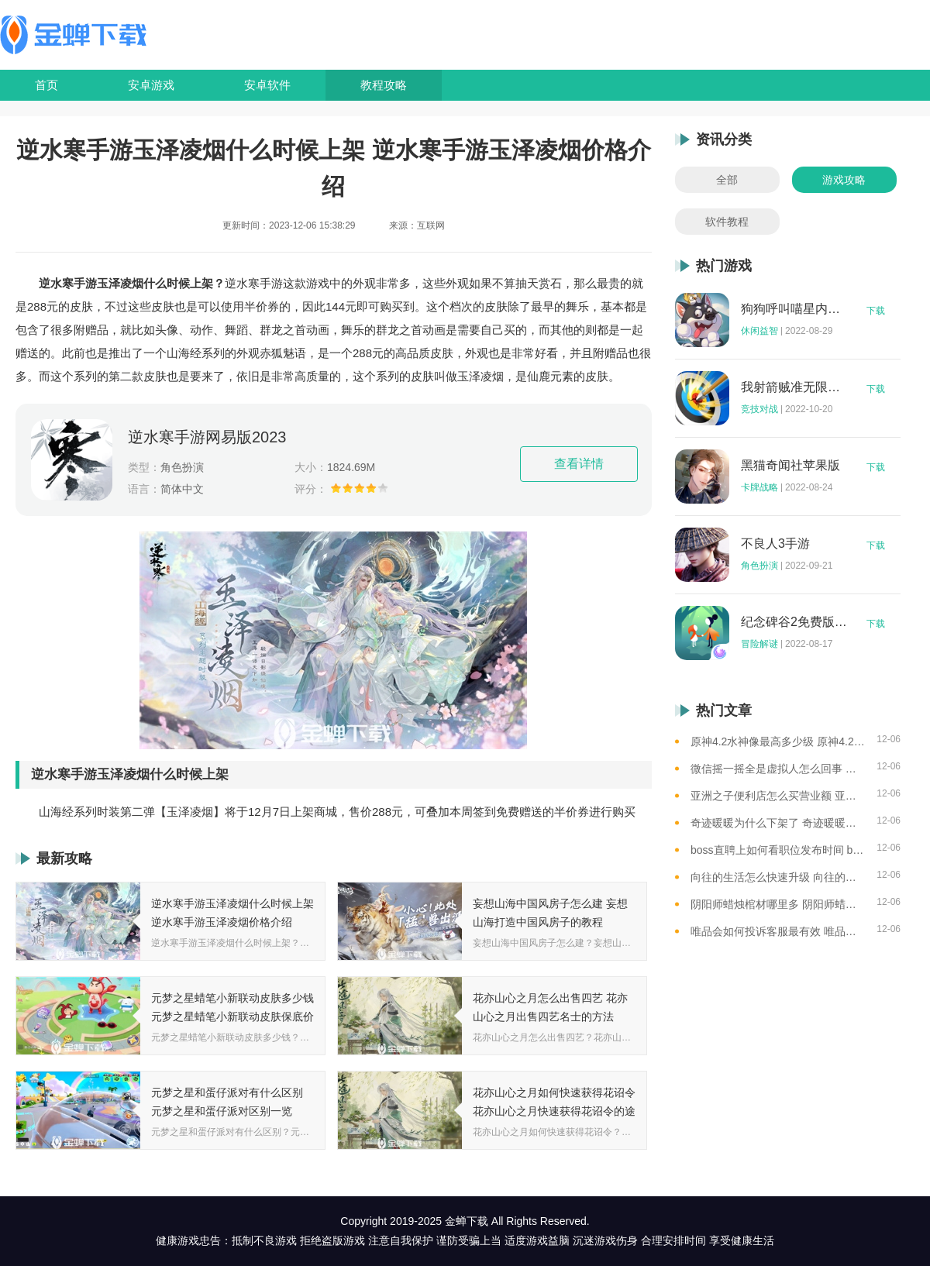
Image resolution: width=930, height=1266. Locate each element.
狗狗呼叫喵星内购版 (794, 309)
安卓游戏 (151, 84)
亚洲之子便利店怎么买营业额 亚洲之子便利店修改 (778, 796)
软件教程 (727, 221)
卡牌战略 (759, 487)
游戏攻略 (844, 180)
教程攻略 (383, 84)
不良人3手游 (775, 544)
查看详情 (579, 463)
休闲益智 (759, 330)
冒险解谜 (759, 643)
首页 (46, 84)
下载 (875, 310)
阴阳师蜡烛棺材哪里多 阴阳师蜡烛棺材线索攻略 (778, 904)
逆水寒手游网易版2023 (207, 437)
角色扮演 (759, 565)
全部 (727, 180)
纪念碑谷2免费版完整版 (794, 622)
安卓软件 (267, 84)
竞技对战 (759, 409)
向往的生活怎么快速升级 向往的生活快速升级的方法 (778, 877)
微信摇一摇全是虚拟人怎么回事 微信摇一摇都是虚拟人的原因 (778, 768)
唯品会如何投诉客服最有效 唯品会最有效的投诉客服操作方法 (778, 931)
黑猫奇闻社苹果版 (790, 465)
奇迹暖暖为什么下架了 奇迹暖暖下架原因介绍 (778, 823)
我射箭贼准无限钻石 (794, 387)
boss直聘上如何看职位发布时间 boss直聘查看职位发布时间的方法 (778, 850)
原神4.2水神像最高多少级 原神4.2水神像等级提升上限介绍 (778, 741)
